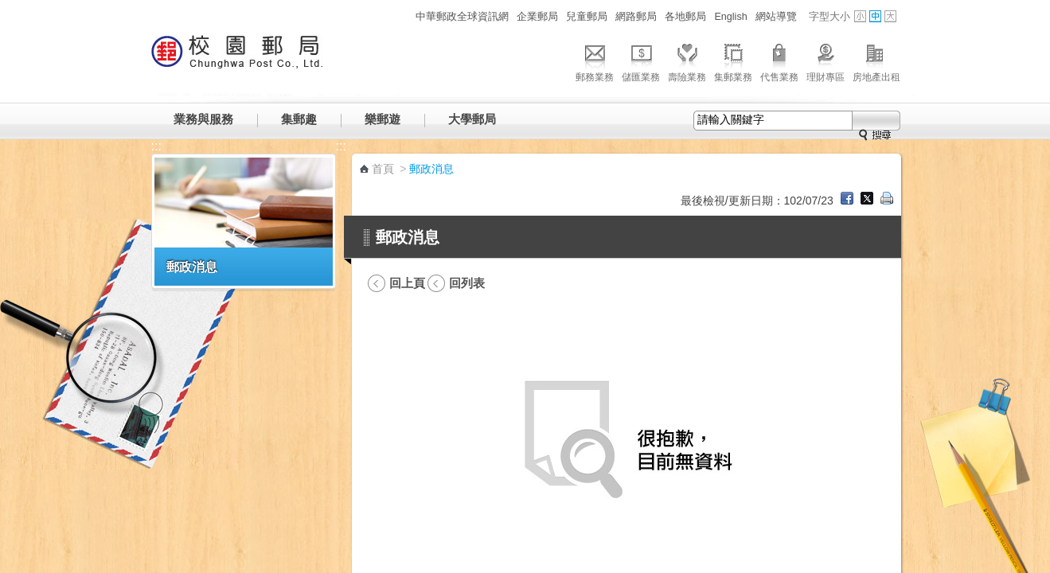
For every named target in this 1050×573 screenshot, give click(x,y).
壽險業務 (687, 60)
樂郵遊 (382, 119)
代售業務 (779, 60)
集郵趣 (299, 119)
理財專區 (825, 60)
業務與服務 (203, 119)
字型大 (890, 16)
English (730, 16)
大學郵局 (472, 119)
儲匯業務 (641, 60)
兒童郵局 (586, 16)
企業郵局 (537, 16)
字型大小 (829, 16)
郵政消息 (191, 266)
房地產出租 (876, 60)
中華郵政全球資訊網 (462, 16)
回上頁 (407, 283)
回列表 (467, 283)
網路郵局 (636, 16)
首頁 (383, 168)
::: (402, 16)
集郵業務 (733, 60)
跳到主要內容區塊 (8, 8)
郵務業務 (595, 60)
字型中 (875, 16)
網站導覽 (776, 16)
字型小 (860, 16)
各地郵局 (685, 16)
